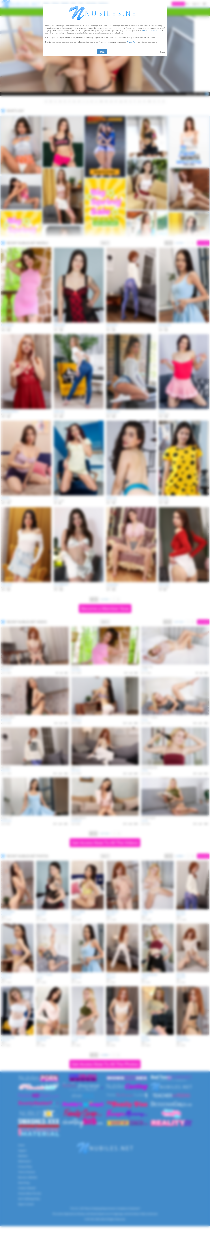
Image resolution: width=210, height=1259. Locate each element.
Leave (162, 52)
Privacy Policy (132, 42)
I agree (102, 51)
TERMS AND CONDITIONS (151, 30)
